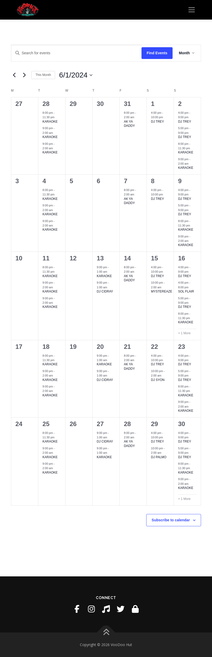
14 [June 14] (127, 258)
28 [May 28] (46, 103)
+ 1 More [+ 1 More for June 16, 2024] (184, 333)
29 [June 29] (154, 423)
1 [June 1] (152, 103)
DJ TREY (157, 121)
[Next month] (24, 75)
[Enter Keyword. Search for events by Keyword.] (76, 53)
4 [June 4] (44, 180)
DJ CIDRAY (105, 291)
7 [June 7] (125, 180)
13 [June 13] (100, 258)
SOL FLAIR (186, 291)
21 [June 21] (127, 346)
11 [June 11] (46, 258)
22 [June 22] (154, 346)
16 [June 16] (181, 258)
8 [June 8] (152, 180)
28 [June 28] (127, 423)
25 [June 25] (46, 423)
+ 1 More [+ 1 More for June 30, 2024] (184, 499)
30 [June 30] (181, 423)
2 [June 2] (179, 103)
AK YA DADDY (129, 124)
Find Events (157, 53)
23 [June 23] (181, 346)
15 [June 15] (154, 258)
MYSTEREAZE (161, 291)
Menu (191, 9)
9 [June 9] (179, 180)
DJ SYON (157, 380)
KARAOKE (50, 121)
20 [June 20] (100, 346)
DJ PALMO (158, 457)
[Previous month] (14, 75)
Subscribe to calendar (171, 520)
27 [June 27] (100, 423)
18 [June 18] (46, 346)
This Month (43, 75)
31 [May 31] (127, 103)
